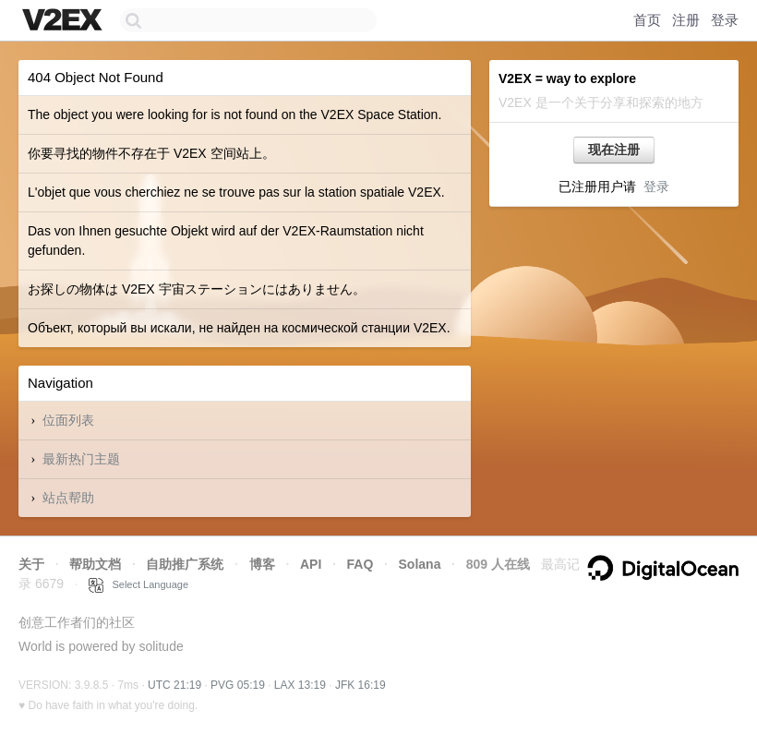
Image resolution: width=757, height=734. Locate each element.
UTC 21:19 (174, 685)
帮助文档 (95, 564)
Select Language (138, 584)
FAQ (360, 564)
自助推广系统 (184, 564)
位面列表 (68, 420)
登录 (725, 20)
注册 (686, 20)
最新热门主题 (81, 458)
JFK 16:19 (360, 685)
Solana (420, 564)
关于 (31, 564)
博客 (262, 564)
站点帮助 (68, 497)
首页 (647, 20)
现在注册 (614, 149)
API (310, 564)
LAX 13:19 (300, 685)
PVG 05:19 (237, 685)
